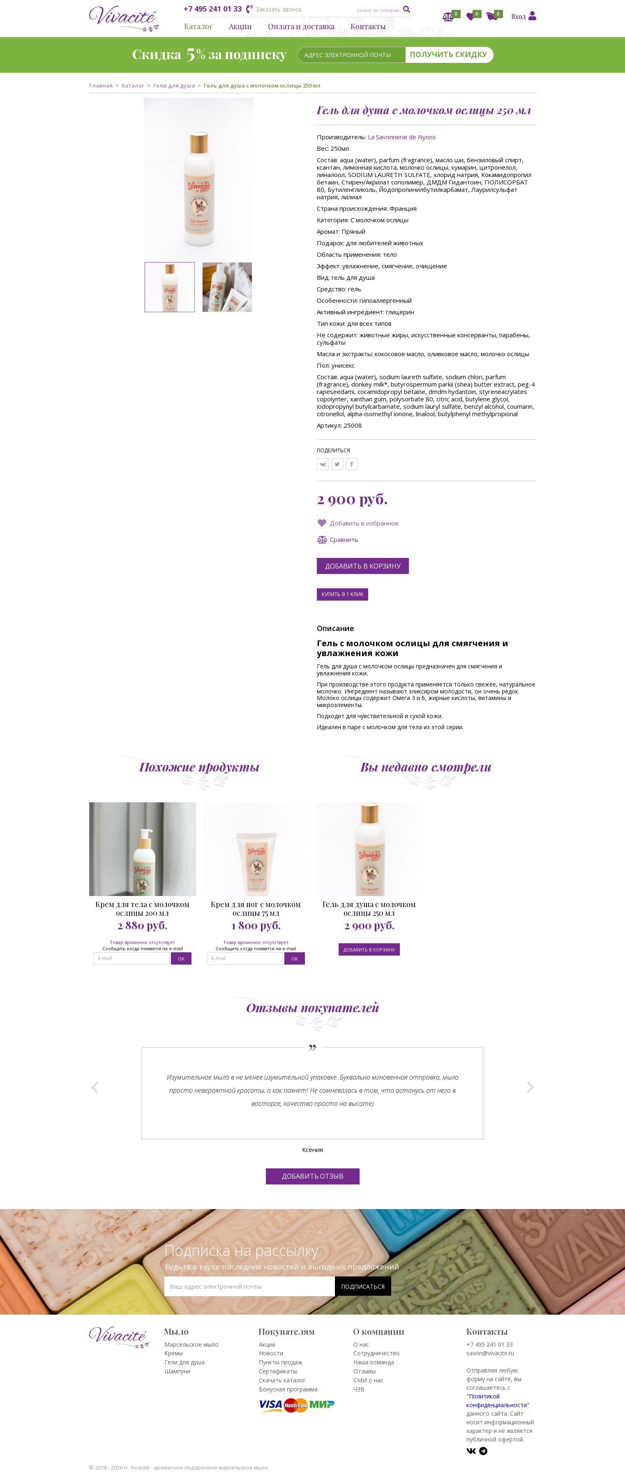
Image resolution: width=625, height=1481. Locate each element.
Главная (101, 85)
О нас (361, 1344)
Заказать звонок (279, 9)
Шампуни (177, 1371)
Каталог (198, 26)
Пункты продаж (280, 1362)
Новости (271, 1353)
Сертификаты (278, 1371)
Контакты (368, 26)
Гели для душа (174, 85)
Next (530, 1087)
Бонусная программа (288, 1389)
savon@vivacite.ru (490, 1353)
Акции (240, 26)
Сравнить (344, 539)
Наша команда (373, 1362)
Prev (95, 1087)
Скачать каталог (282, 1380)
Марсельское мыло (191, 1344)
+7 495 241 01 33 (213, 9)
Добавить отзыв (313, 1176)
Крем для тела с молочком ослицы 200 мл (142, 908)
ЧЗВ (358, 1389)
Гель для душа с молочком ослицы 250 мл (369, 908)
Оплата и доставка (301, 26)
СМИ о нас (368, 1380)
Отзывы (364, 1371)
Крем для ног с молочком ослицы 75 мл (256, 908)
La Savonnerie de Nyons (402, 137)
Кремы (173, 1353)
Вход (518, 16)
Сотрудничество (376, 1353)
